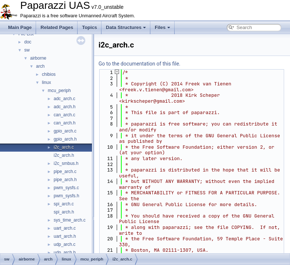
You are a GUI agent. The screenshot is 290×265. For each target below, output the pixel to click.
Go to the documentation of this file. (139, 64)
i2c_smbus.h (66, 163)
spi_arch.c (64, 203)
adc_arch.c (64, 98)
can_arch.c (64, 114)
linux (46, 82)
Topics (89, 27)
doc (27, 42)
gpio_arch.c (65, 131)
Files (162, 27)
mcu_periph (59, 90)
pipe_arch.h (65, 179)
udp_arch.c (64, 244)
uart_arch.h (65, 236)
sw (27, 50)
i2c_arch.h (64, 155)
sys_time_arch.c (70, 220)
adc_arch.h (64, 106)
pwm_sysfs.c (66, 187)
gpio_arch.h (65, 139)
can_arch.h (64, 123)
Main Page (20, 27)
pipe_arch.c (65, 171)
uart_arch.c (65, 228)
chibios (49, 74)
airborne (38, 58)
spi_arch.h (64, 212)
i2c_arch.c (64, 147)
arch (40, 66)
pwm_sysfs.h (66, 195)
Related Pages (56, 27)
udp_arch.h (65, 252)
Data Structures (126, 27)
